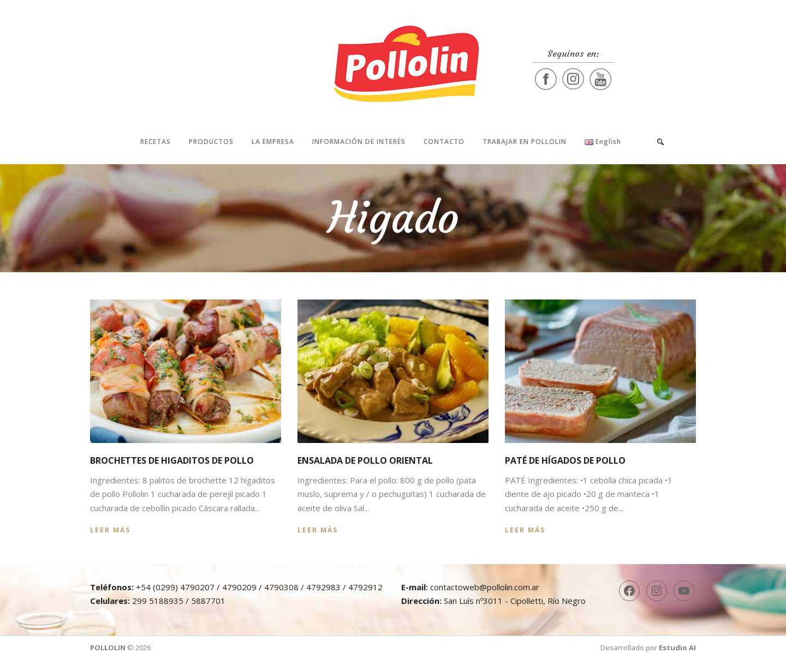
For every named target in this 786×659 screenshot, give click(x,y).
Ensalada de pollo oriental (365, 460)
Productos (211, 141)
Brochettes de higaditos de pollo (172, 460)
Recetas (155, 141)
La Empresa (273, 141)
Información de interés (359, 141)
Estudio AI (677, 647)
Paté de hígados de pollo (565, 460)
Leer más (110, 530)
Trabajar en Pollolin (525, 141)
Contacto (444, 141)
